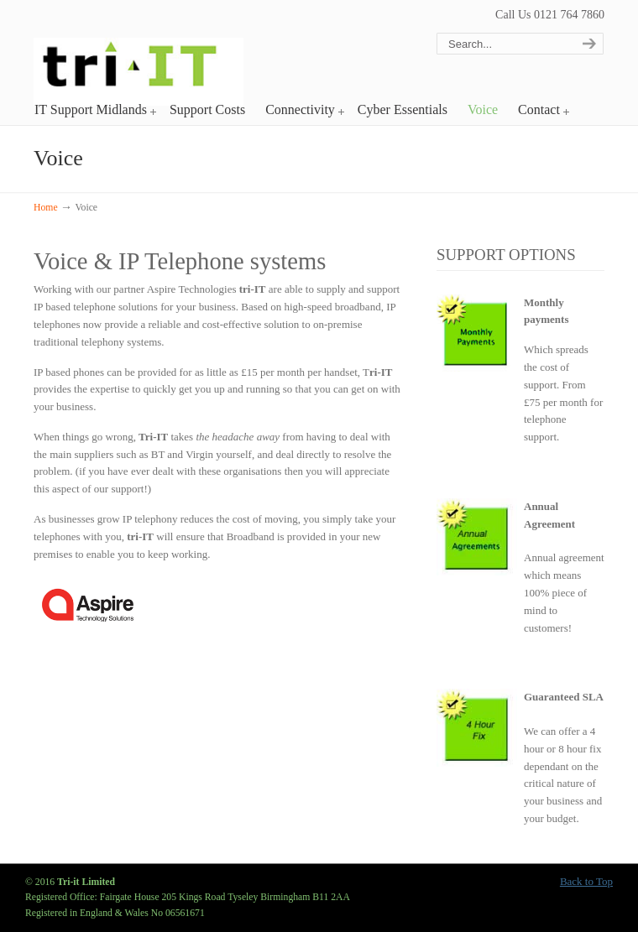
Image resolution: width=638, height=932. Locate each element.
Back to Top (586, 881)
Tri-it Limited (138, 55)
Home (46, 207)
